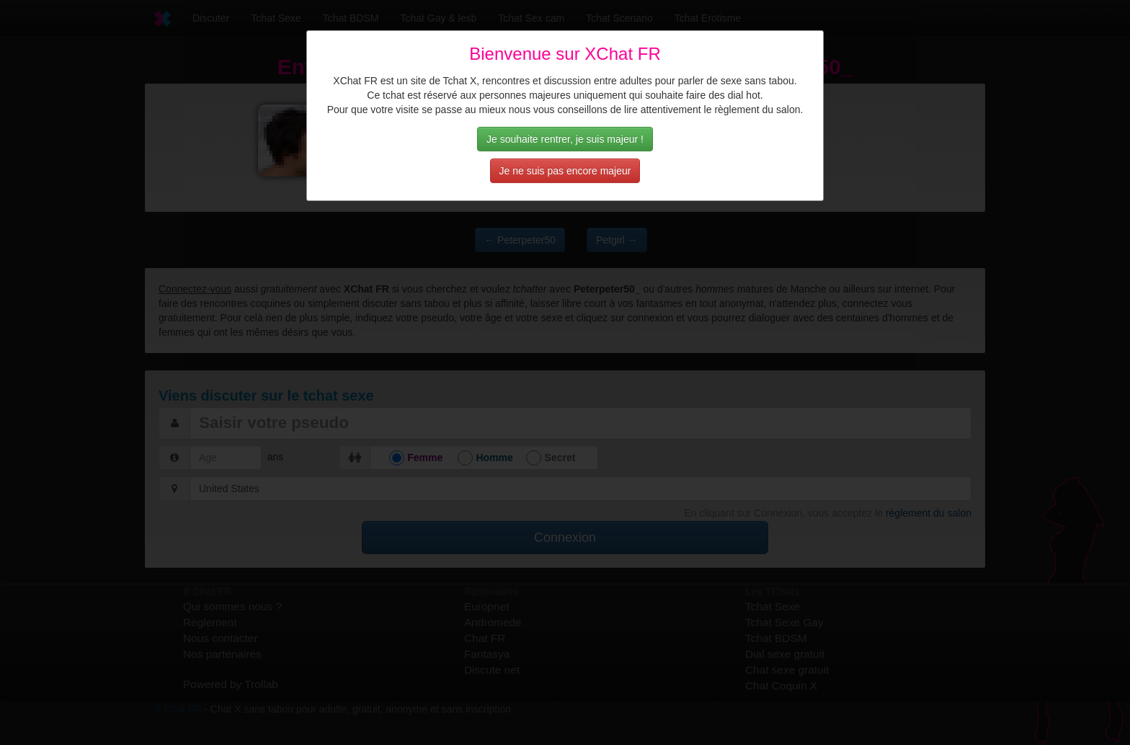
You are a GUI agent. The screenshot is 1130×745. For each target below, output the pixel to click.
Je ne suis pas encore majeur (565, 171)
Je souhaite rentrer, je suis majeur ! (565, 139)
